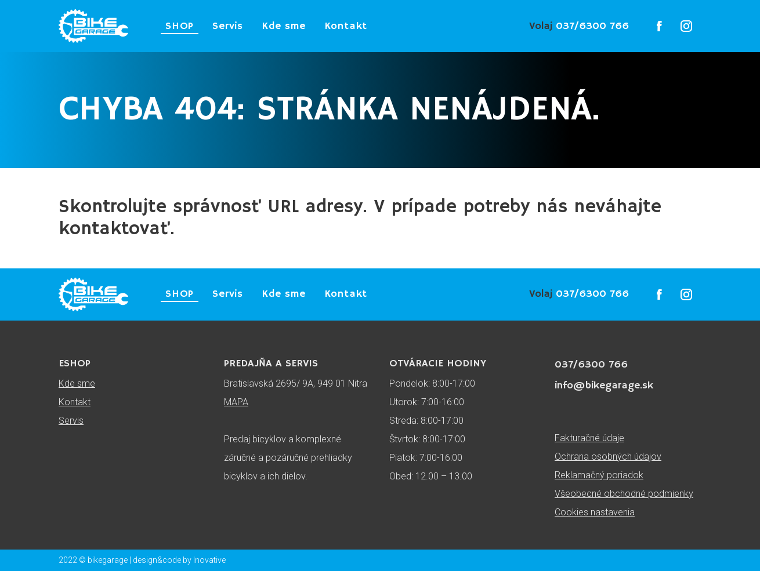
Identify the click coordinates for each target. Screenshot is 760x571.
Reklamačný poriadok (599, 475)
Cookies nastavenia (595, 512)
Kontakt (346, 26)
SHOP (179, 26)
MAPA (236, 402)
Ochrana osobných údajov (608, 456)
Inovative (209, 560)
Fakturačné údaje (589, 437)
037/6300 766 (579, 26)
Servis (227, 26)
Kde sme (284, 26)
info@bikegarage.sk (604, 385)
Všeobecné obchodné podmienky (624, 493)
